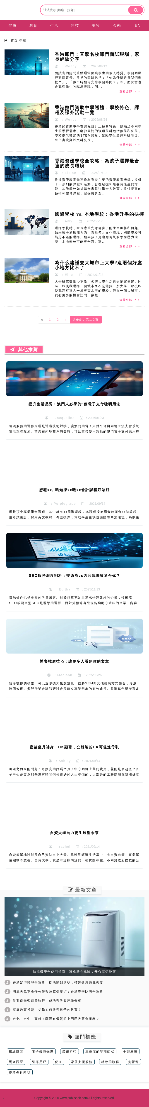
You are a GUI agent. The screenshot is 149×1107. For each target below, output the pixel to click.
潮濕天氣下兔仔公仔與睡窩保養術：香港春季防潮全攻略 (58, 991)
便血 (58, 1062)
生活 (54, 25)
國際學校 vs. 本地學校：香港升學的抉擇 (99, 214)
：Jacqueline (60, 418)
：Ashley (60, 761)
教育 (33, 25)
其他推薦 (24, 349)
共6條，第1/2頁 (86, 319)
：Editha (60, 589)
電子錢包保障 (43, 1051)
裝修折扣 (69, 1051)
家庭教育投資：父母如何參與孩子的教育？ (47, 1009)
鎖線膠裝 (16, 1051)
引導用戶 (39, 1062)
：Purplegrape (60, 503)
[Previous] (42, 319)
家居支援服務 (82, 1062)
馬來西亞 (16, 1062)
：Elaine (65, 173)
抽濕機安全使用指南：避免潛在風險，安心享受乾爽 (74, 971)
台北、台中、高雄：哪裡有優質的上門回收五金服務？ (56, 1019)
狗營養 (133, 1062)
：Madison (59, 675)
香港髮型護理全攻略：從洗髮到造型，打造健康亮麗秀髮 (58, 982)
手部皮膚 (130, 1051)
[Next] (66, 319)
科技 (75, 25)
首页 (14, 40)
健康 (13, 25)
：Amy (63, 221)
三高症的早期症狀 (99, 1051)
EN (138, 25)
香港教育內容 (20, 1072)
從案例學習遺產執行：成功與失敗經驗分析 (47, 1000)
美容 (96, 25)
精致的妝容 (110, 1062)
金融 (117, 25)
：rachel (59, 846)
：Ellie (64, 275)
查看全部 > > (130, 91)
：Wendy (66, 66)
